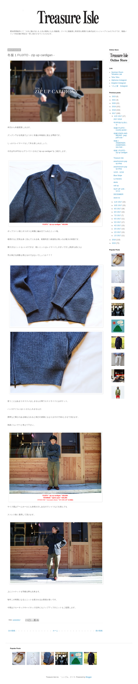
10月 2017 (118, 205)
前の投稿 (99, 631)
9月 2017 (117, 209)
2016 (114, 240)
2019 (114, 107)
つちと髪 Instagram (119, 86)
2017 (114, 113)
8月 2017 (117, 212)
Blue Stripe (118, 176)
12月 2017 (118, 116)
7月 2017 (117, 215)
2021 (114, 100)
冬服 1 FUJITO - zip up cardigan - (120, 153)
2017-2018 (118, 119)
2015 (114, 243)
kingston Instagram (118, 83)
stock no (117, 198)
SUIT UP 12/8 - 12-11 (119, 190)
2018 (114, 110)
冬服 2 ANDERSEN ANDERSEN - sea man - (120, 144)
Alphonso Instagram (119, 80)
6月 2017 (117, 219)
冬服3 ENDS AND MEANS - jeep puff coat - (120, 135)
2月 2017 (117, 232)
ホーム (55, 631)
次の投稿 (11, 631)
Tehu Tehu (115, 77)
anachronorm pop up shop (120, 162)
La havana (118, 179)
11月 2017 (118, 202)
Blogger (89, 677)
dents (116, 182)
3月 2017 (117, 229)
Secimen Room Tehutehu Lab (117, 73)
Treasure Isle (119, 158)
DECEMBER (118, 194)
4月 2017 (117, 226)
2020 (114, 103)
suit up (116, 186)
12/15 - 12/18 (119, 172)
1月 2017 (117, 236)
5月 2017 (117, 222)
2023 (114, 97)
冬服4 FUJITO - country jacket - (120, 129)
